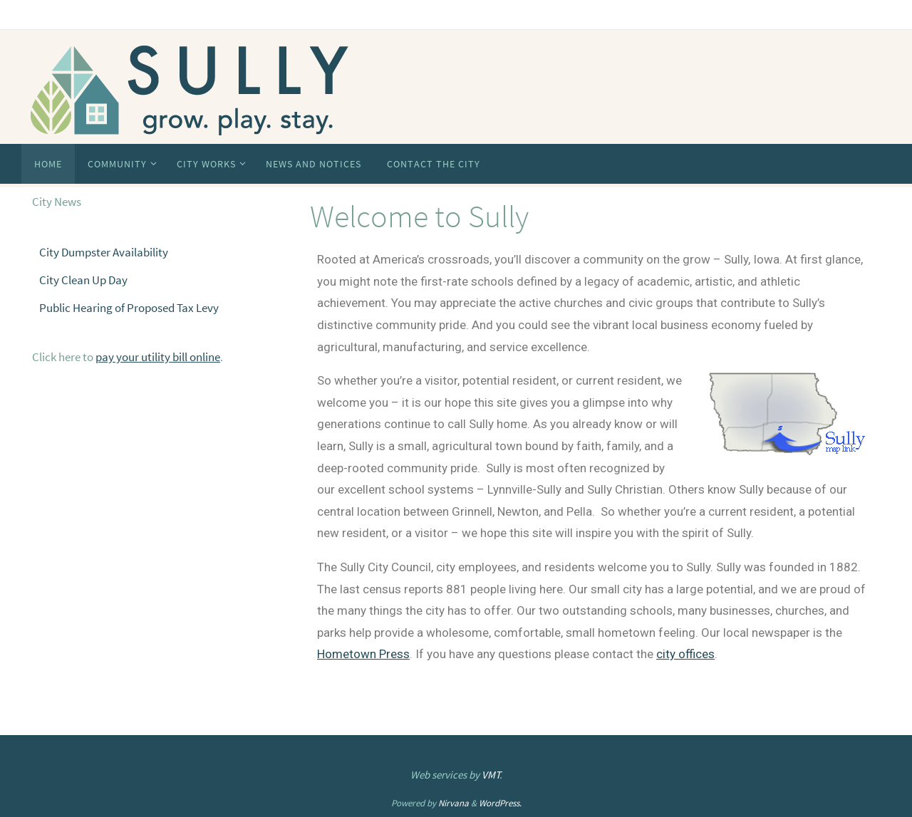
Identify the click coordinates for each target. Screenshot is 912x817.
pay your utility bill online (157, 357)
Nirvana (453, 803)
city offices (685, 654)
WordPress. (500, 803)
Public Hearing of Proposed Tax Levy (129, 308)
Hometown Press (363, 654)
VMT (491, 774)
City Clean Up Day (83, 280)
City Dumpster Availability (103, 252)
